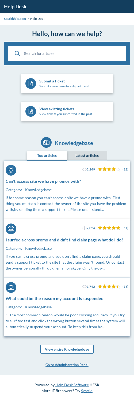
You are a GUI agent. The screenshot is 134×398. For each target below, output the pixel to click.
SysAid (87, 390)
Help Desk (15, 6)
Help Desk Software (72, 384)
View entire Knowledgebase (67, 349)
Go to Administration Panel (67, 365)
